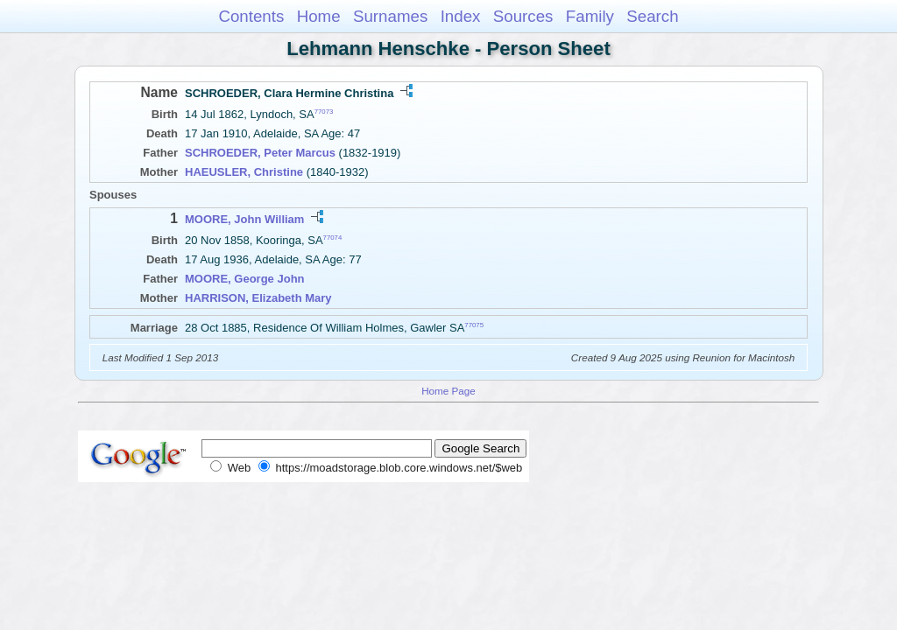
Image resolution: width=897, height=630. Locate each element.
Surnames (390, 16)
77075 (474, 325)
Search (652, 16)
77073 (324, 112)
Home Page (448, 390)
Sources (523, 16)
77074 (333, 238)
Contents (251, 16)
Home (319, 16)
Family (590, 16)
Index (461, 16)
